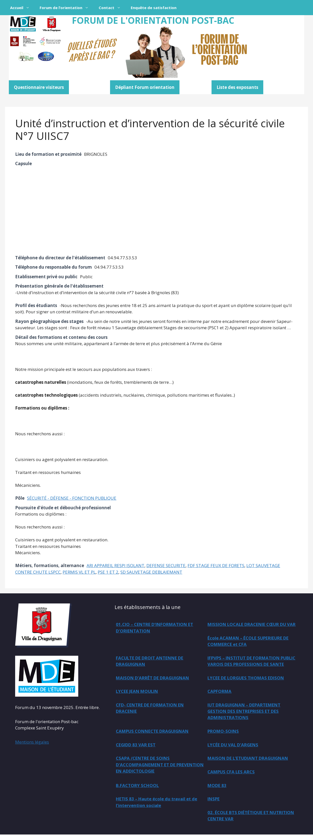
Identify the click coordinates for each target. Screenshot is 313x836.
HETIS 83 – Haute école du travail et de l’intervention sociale (157, 803)
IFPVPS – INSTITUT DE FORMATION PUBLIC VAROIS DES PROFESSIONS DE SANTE (156, 671)
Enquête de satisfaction (153, 7)
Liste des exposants (237, 87)
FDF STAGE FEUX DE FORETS (216, 565)
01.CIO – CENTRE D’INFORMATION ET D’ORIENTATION (156, 627)
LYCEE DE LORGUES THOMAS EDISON (247, 678)
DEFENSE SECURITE (166, 565)
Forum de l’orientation (67, 7)
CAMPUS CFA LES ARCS (231, 773)
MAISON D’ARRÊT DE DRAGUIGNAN (245, 664)
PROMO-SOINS (223, 732)
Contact (112, 7)
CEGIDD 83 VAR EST (136, 745)
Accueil (22, 7)
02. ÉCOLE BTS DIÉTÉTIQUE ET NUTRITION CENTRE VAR (239, 817)
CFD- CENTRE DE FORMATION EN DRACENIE (152, 708)
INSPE (214, 800)
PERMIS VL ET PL (79, 572)
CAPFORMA (219, 692)
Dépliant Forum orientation (144, 87)
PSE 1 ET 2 (108, 572)
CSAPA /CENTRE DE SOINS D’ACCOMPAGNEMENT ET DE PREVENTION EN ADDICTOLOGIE (151, 765)
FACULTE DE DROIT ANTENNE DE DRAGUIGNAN (243, 648)
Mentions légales (32, 742)
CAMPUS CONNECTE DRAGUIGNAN (153, 732)
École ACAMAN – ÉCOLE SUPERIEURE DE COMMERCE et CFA (158, 648)
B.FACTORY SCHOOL (138, 786)
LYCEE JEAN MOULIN (138, 692)
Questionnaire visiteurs (39, 87)
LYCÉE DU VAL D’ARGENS (233, 745)
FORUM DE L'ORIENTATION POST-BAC (153, 20)
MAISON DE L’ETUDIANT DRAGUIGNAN (249, 759)
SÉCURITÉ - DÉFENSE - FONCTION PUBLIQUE (71, 498)
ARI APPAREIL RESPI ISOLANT (115, 565)
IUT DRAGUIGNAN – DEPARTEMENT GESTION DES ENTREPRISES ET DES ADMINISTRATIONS (245, 711)
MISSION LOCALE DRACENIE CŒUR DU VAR (248, 627)
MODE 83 (217, 786)
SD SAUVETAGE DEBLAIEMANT (151, 572)
